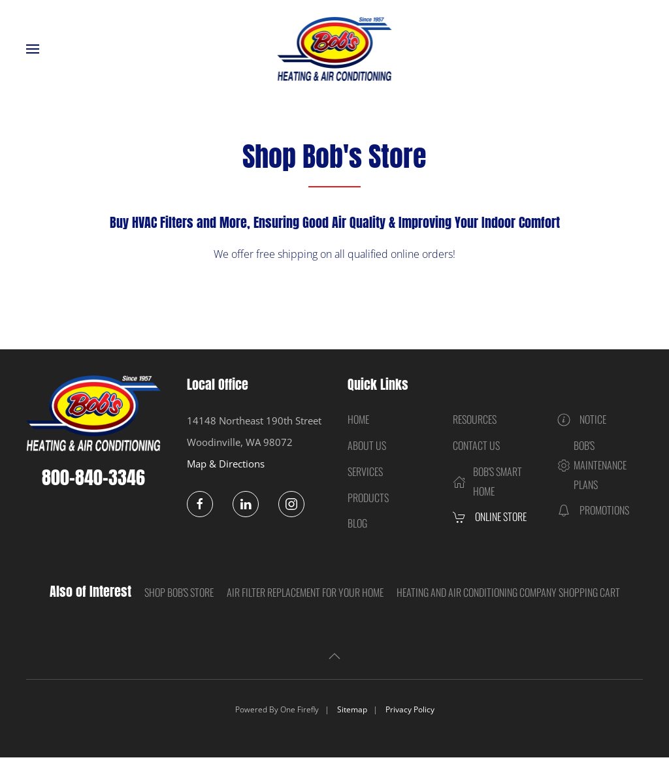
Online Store (490, 516)
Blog (357, 523)
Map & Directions (226, 463)
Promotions (593, 510)
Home (358, 419)
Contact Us (476, 445)
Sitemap (352, 709)
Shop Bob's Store (179, 592)
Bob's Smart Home (487, 481)
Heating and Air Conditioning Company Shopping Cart (508, 592)
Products (368, 497)
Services (365, 471)
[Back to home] (335, 49)
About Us (367, 445)
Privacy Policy (409, 709)
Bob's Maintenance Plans (591, 464)
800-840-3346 (93, 477)
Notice (581, 419)
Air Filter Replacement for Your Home (305, 592)
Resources (475, 419)
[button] (32, 49)
